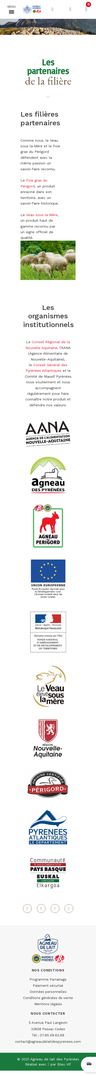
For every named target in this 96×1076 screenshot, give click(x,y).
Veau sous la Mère (42, 215)
